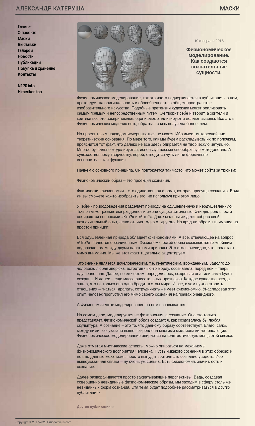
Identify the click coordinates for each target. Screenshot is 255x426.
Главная (25, 26)
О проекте (27, 32)
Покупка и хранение (36, 68)
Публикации (29, 62)
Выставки (27, 44)
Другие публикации (94, 407)
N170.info (26, 86)
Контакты (27, 74)
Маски (24, 38)
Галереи (25, 50)
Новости (25, 56)
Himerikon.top (30, 92)
